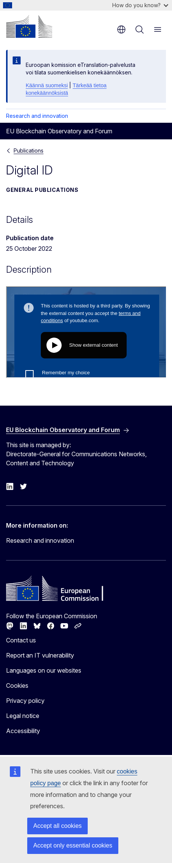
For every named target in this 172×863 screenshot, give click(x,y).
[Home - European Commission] (29, 26)
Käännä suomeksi (47, 85)
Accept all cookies (57, 826)
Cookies (17, 685)
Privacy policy (25, 700)
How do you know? (140, 5)
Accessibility (23, 731)
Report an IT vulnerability (40, 655)
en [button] (121, 29)
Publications (28, 150)
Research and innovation (37, 116)
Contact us (21, 640)
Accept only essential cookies (72, 845)
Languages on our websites (43, 670)
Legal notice (22, 715)
